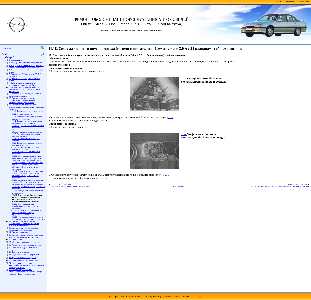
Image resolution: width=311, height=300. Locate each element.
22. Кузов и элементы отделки (22, 257)
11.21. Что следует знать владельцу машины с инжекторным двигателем (28, 218)
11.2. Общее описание (22, 114)
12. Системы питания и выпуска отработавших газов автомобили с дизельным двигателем (24, 223)
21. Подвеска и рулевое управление (24, 255)
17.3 (183, 78)
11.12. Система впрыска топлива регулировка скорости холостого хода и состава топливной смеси (26, 158)
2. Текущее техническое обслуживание (26, 63)
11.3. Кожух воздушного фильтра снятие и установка (27, 118)
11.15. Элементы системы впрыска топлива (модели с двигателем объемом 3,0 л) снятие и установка (27, 182)
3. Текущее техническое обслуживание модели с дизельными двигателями (26, 66)
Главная (6, 47)
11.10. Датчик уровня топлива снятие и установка (25, 148)
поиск (279, 2)
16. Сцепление (15, 239)
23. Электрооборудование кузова (23, 260)
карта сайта (304, 2)
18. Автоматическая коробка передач (25, 245)
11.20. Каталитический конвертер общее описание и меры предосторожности (27, 212)
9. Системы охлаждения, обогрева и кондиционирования (25, 95)
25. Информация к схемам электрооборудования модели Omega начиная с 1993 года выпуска (25, 272)
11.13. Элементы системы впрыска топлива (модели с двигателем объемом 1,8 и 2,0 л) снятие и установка (27, 165)
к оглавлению (179, 186)
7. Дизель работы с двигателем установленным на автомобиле (22, 84)
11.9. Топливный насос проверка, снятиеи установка (27, 144)
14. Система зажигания (19, 232)
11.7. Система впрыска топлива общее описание (26, 135)
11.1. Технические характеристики (27, 111)
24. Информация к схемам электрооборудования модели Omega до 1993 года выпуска (26, 265)
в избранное (290, 2)
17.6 (183, 134)
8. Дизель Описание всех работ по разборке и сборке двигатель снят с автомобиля (24, 89)
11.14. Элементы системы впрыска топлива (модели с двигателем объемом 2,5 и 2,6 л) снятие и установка (27, 174)
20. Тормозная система (19, 252)
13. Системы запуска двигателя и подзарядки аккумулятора (23, 229)
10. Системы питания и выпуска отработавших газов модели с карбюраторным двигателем (23, 100)
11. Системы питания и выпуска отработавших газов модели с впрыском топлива (27, 107)
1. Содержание (15, 60)
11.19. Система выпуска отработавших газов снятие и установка (25, 206)
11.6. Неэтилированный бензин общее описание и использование (27, 131)
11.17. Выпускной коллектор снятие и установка (70, 186)
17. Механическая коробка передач (24, 242)
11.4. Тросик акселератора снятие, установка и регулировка (27, 122)
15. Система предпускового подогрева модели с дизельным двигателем (26, 236)
